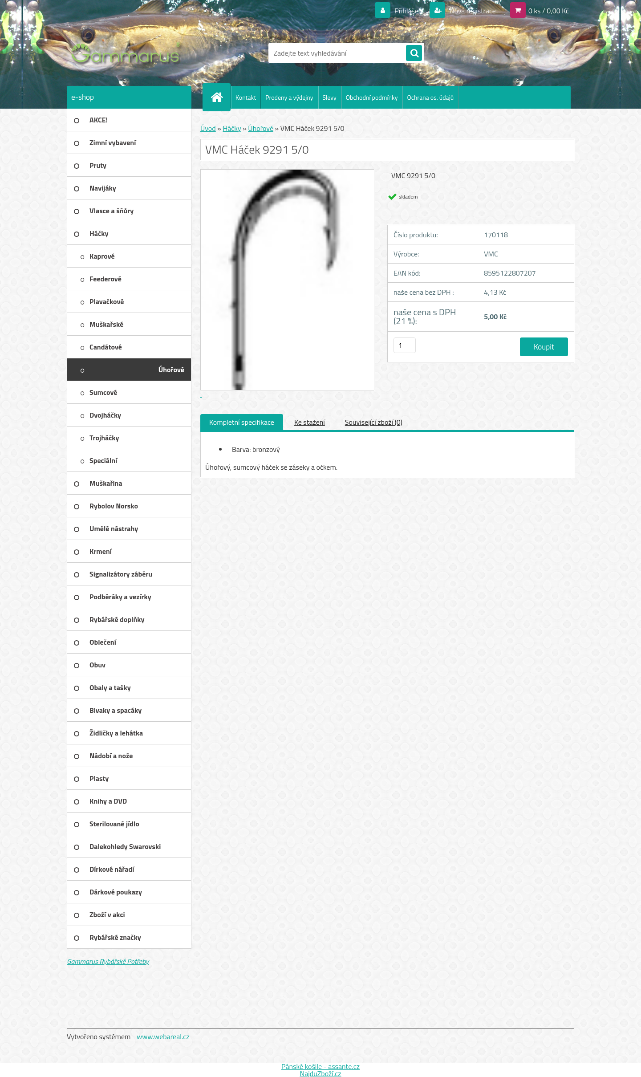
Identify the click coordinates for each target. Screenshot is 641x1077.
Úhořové (260, 128)
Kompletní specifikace (241, 422)
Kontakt (245, 97)
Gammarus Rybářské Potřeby (108, 961)
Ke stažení (309, 422)
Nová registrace (472, 10)
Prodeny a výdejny (289, 97)
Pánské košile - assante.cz (320, 1066)
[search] (414, 53)
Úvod (208, 128)
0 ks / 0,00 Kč (548, 10)
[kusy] (405, 345)
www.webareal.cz (163, 1036)
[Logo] (128, 53)
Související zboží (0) (373, 422)
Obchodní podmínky (372, 97)
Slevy (330, 97)
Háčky (232, 128)
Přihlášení (409, 10)
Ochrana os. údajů (430, 97)
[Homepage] (220, 97)
